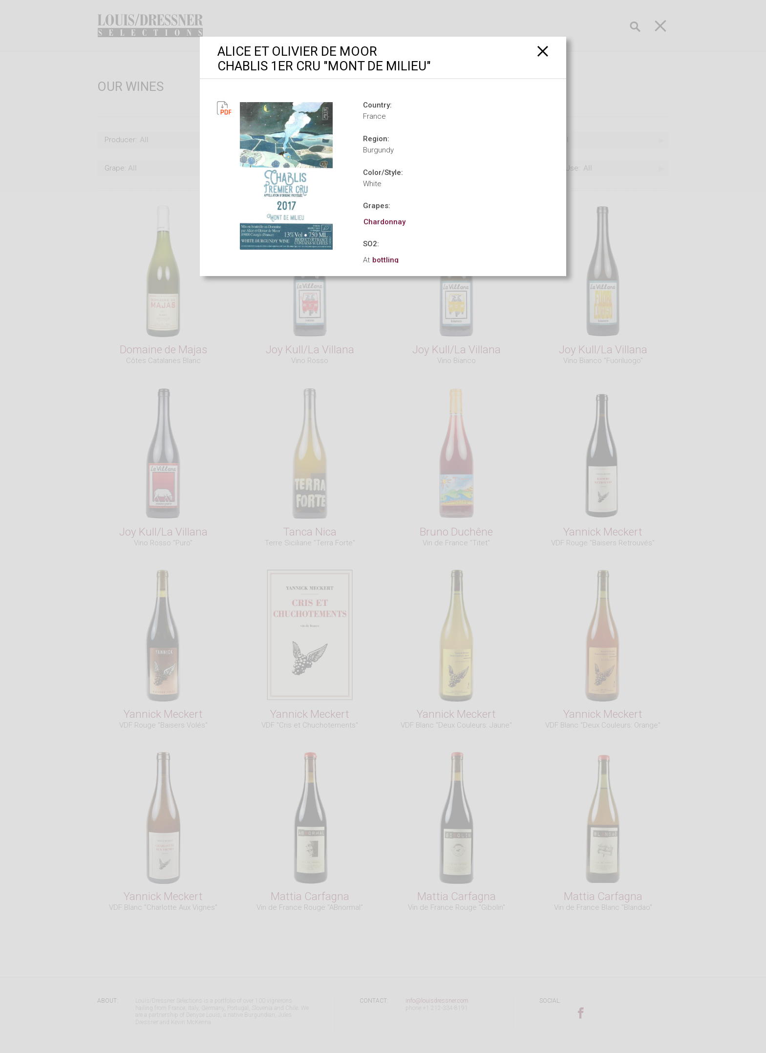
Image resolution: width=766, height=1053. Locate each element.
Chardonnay (384, 222)
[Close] (543, 51)
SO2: (371, 243)
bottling (385, 260)
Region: (376, 138)
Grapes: (376, 205)
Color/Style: (383, 172)
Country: (377, 105)
